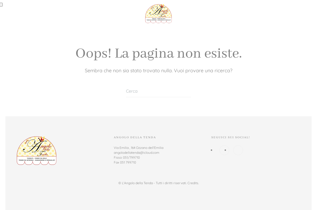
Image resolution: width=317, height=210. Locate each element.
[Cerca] (158, 91)
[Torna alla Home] (158, 13)
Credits (192, 183)
